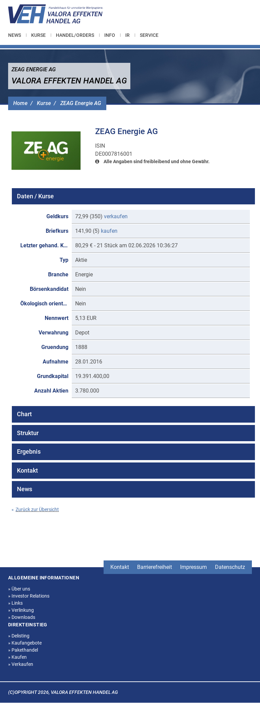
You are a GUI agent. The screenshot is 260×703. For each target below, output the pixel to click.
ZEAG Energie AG (80, 103)
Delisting (18, 635)
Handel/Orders (75, 35)
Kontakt (119, 567)
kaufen (109, 231)
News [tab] (24, 489)
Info (109, 35)
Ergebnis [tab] (29, 451)
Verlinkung (21, 610)
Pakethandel (23, 650)
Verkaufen (20, 664)
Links (15, 603)
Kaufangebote (25, 643)
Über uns (19, 589)
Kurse (38, 35)
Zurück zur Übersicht (35, 509)
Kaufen (17, 657)
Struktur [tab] (28, 432)
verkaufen (116, 216)
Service (149, 35)
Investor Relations (28, 596)
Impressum (193, 567)
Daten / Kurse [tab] (35, 196)
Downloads (21, 617)
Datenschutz (230, 567)
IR (127, 35)
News (14, 35)
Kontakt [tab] (27, 470)
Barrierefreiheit (154, 567)
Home (20, 103)
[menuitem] (17, 35)
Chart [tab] (24, 414)
